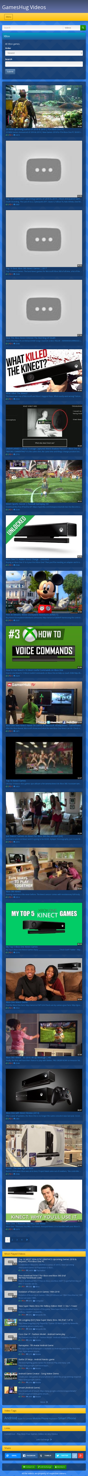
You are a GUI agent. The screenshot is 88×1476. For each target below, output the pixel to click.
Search (8, 59)
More (44, 1402)
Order (8, 48)
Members (60, 1467)
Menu (9, 17)
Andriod (10, 1418)
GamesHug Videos (24, 7)
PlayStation (53, 1418)
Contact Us (28, 1467)
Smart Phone (67, 1418)
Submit (10, 71)
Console (28, 1418)
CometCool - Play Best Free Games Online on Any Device (31, 1434)
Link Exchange (44, 1439)
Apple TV (21, 1418)
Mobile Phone (40, 1418)
